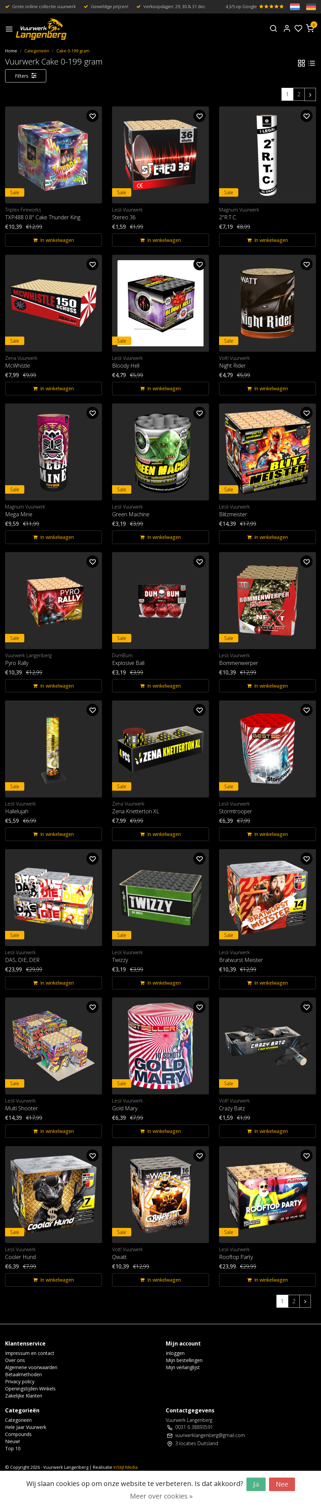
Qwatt (119, 1257)
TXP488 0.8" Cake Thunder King (42, 217)
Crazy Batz (232, 1108)
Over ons (15, 1360)
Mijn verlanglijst (183, 1367)
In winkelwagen (53, 240)
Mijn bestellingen (184, 1360)
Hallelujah (16, 811)
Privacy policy (19, 1381)
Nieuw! (12, 1441)
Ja (256, 1484)
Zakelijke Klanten (23, 1395)
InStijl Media (125, 1467)
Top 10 (13, 1448)
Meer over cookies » (161, 1496)
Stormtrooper (235, 811)
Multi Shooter (21, 1108)
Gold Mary (124, 1108)
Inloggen (175, 1353)
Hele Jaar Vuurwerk (25, 1427)
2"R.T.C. (228, 217)
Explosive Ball (128, 663)
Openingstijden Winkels (30, 1388)
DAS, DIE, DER (22, 960)
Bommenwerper (238, 663)
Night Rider (232, 365)
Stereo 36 (124, 217)
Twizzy (120, 960)
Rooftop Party (236, 1257)
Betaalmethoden (23, 1374)
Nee (282, 1484)
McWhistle (17, 365)
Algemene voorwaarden (31, 1367)
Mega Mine (18, 514)
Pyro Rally (16, 663)
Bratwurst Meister (241, 960)
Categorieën (36, 51)
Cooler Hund (20, 1257)
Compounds (18, 1434)
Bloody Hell (125, 365)
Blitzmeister (233, 514)
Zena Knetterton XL (135, 811)
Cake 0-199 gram (72, 51)
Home (11, 51)
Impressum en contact (29, 1353)
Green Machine (131, 514)
